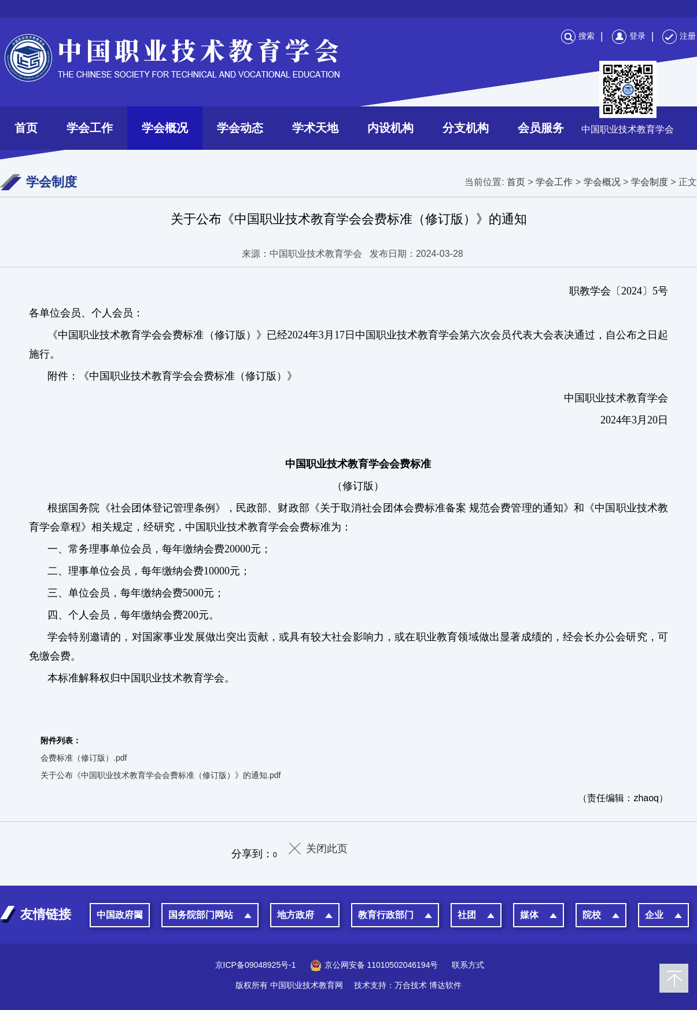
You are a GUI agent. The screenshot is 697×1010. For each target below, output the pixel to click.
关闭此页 (327, 848)
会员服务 (541, 127)
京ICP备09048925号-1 (255, 965)
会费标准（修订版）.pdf (83, 757)
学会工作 (90, 127)
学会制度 (649, 182)
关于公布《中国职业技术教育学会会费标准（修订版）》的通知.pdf (160, 775)
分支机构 (465, 127)
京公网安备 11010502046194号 (374, 965)
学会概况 (165, 127)
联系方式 (468, 965)
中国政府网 (120, 915)
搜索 (578, 35)
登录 (629, 35)
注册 (679, 35)
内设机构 (390, 127)
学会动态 (240, 127)
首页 (26, 127)
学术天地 (315, 127)
